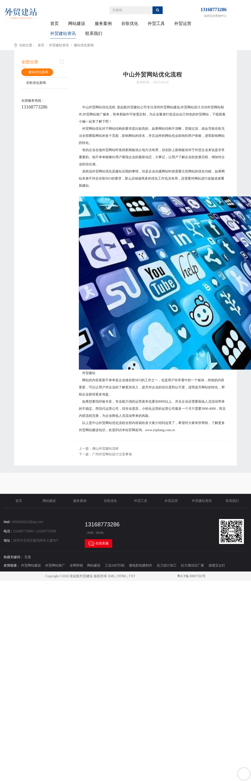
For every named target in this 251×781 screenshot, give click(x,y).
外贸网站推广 (55, 565)
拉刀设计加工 (167, 565)
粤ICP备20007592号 (191, 576)
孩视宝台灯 (217, 565)
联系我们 (93, 33)
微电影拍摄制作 (140, 565)
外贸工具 (156, 23)
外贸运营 (182, 23)
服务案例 (103, 23)
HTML (122, 576)
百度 (27, 557)
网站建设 (76, 23)
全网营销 (76, 565)
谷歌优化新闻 (36, 83)
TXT (132, 576)
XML (111, 576)
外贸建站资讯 (63, 33)
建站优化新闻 (84, 45)
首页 (54, 23)
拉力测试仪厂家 (192, 565)
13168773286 (214, 9)
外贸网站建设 (31, 565)
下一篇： (105, 454)
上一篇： (99, 448)
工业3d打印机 (115, 565)
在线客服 (98, 543)
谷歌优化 (129, 23)
